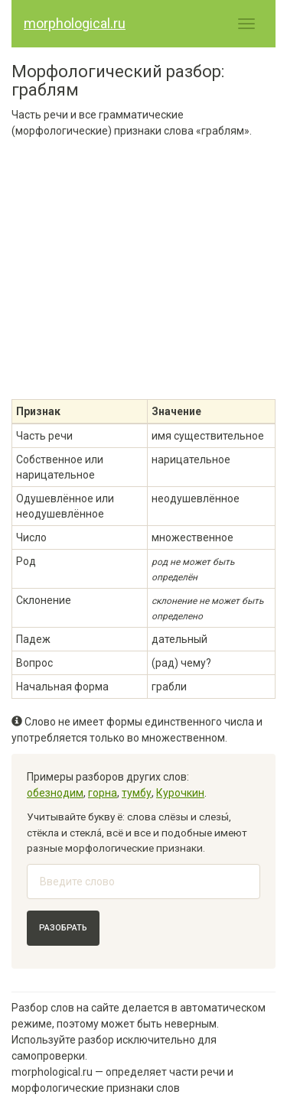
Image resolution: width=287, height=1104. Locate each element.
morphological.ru (75, 23)
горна (102, 793)
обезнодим (55, 793)
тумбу (137, 793)
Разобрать (63, 928)
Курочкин (180, 793)
